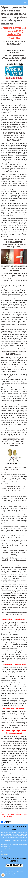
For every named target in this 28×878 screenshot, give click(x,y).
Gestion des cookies (14, 876)
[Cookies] (3, 875)
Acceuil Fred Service (4, 854)
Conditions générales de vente (14, 874)
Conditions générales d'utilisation (14, 871)
